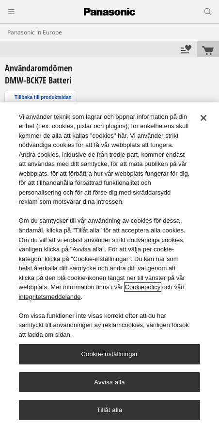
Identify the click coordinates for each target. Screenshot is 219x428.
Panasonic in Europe (34, 32)
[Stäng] (203, 118)
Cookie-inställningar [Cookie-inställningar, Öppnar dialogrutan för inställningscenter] (109, 354)
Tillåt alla (109, 409)
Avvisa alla (109, 382)
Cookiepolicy (143, 287)
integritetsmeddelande (50, 296)
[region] (109, 265)
